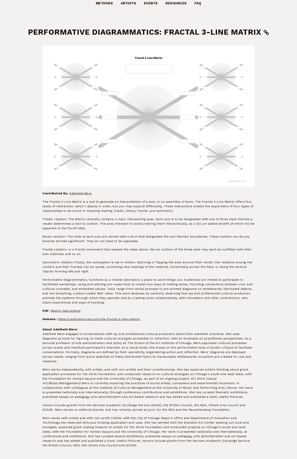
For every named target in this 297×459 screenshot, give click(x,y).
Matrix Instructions (66, 311)
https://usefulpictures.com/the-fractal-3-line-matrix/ (99, 319)
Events (151, 3)
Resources (176, 3)
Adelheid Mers (80, 193)
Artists (128, 3)
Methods (104, 3)
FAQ (198, 3)
